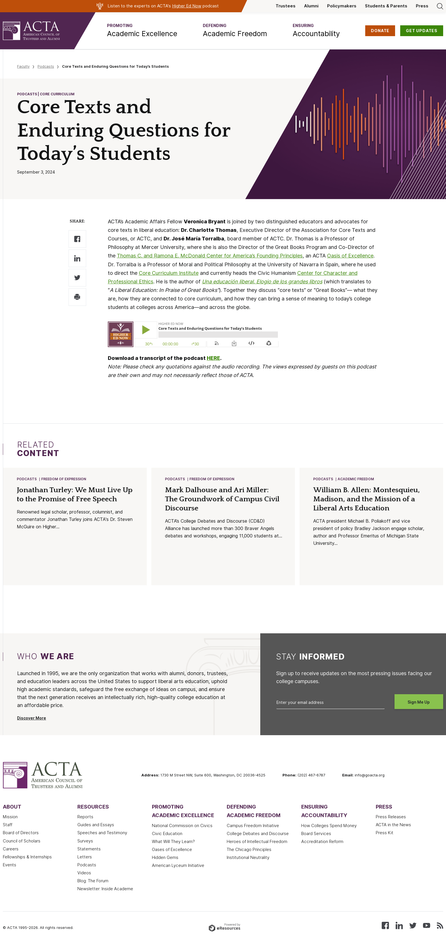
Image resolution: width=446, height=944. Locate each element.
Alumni (311, 6)
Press (422, 6)
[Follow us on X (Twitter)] (412, 926)
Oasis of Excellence (350, 256)
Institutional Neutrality (248, 858)
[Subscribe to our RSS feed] (440, 926)
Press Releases (391, 817)
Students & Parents (386, 6)
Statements (89, 849)
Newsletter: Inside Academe (105, 889)
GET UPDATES (421, 30)
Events (9, 865)
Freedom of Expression (64, 479)
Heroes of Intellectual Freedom (257, 842)
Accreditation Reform (322, 842)
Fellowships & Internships (27, 857)
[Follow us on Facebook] (385, 926)
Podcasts (46, 66)
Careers (10, 849)
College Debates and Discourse (258, 834)
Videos (84, 873)
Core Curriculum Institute (169, 273)
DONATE (380, 30)
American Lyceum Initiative (178, 866)
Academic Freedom (356, 479)
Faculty (23, 66)
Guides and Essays (95, 825)
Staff (7, 825)
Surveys (85, 841)
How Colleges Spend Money (329, 826)
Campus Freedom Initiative (253, 826)
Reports (85, 817)
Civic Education (167, 834)
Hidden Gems (165, 858)
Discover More (31, 718)
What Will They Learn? (173, 842)
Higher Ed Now (186, 6)
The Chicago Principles (249, 850)
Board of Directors (21, 833)
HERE (213, 358)
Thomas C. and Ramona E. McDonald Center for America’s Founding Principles (210, 256)
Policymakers (341, 6)
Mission (10, 817)
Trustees (286, 6)
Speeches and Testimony (102, 833)
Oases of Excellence (172, 850)
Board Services (316, 834)
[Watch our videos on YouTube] (426, 926)
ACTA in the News (393, 825)
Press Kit (384, 833)
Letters (84, 857)
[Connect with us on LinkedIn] (399, 926)
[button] (142, 30)
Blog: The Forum (92, 881)
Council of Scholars (21, 841)
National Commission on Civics (182, 826)
